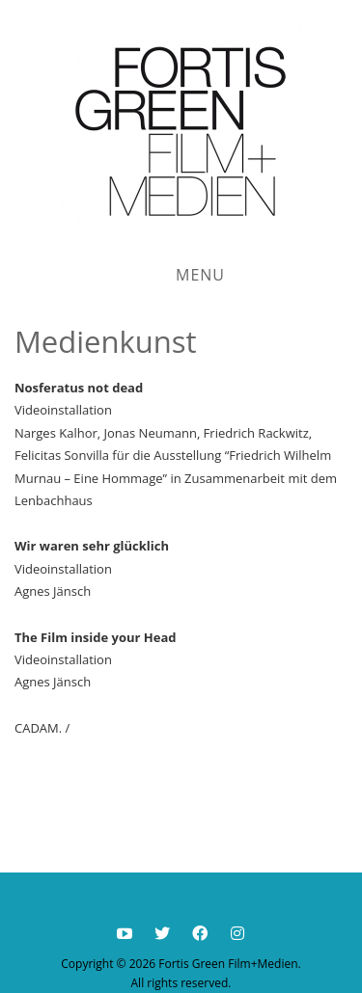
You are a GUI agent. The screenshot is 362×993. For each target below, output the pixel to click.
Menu (200, 274)
